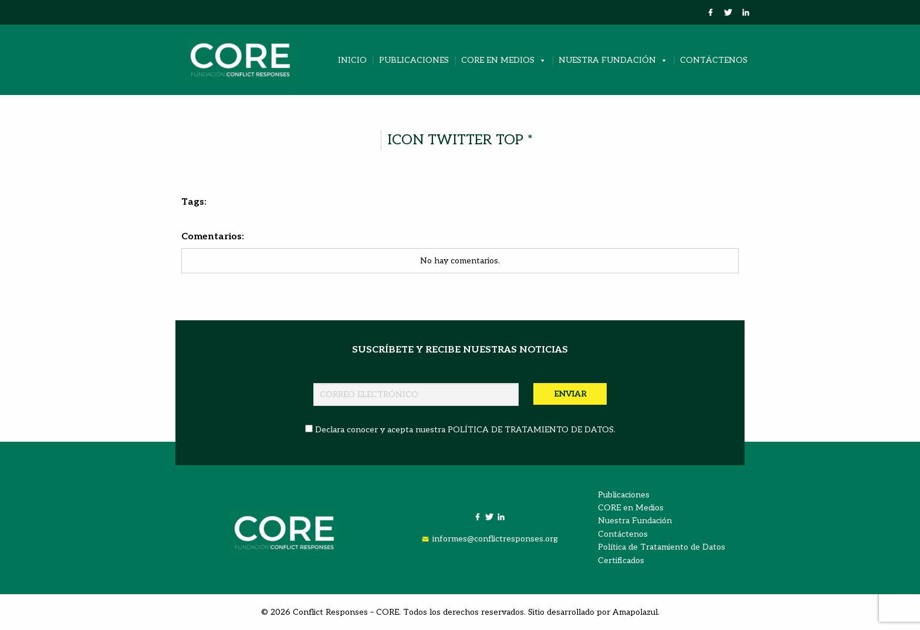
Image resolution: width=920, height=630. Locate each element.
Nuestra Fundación (613, 60)
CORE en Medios (503, 60)
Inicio (352, 60)
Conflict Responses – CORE (346, 612)
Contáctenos (714, 60)
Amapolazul (635, 612)
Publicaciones (414, 60)
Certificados (621, 560)
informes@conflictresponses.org (495, 539)
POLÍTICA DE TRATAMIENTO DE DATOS (531, 430)
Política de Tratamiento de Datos (661, 547)
